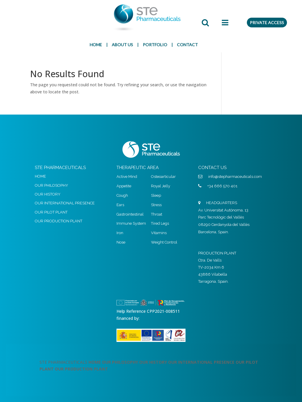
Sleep (156, 195)
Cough (122, 195)
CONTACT (187, 44)
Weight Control (164, 242)
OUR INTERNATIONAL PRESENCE (65, 203)
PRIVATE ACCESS (267, 22)
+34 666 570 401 (222, 186)
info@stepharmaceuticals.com (235, 176)
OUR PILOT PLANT (51, 212)
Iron (119, 233)
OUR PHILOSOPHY (51, 185)
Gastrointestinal (130, 214)
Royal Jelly (160, 186)
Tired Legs (160, 223)
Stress (156, 205)
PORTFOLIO (155, 44)
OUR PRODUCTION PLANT (58, 221)
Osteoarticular (163, 176)
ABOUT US (122, 44)
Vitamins (159, 233)
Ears (120, 205)
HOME (96, 44)
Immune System (131, 223)
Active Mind (126, 176)
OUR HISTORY (47, 194)
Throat (156, 214)
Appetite (123, 186)
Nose (120, 242)
